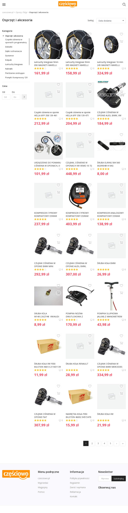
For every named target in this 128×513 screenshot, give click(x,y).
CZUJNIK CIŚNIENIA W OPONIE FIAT (45, 415)
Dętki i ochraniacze (13, 51)
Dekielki (8, 46)
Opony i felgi (21, 12)
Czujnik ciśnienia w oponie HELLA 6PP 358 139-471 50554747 (78, 114)
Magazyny (42, 487)
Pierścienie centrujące (15, 73)
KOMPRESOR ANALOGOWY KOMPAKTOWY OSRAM (110, 214)
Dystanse (9, 55)
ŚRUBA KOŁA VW (105, 414)
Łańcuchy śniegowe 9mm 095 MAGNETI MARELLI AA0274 (78, 64)
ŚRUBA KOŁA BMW (106, 263)
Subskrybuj (119, 478)
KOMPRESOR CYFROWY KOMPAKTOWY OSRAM (46, 214)
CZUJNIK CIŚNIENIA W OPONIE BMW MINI (45, 265)
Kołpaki (8, 60)
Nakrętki (9, 68)
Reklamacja (75, 491)
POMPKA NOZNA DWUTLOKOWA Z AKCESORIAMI (74, 315)
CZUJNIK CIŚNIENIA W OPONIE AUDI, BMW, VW (109, 114)
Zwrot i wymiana (78, 487)
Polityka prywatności (79, 478)
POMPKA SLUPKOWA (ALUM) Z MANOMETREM (109, 315)
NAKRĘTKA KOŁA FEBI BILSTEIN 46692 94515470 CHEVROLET (79, 416)
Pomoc (41, 491)
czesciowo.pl (7, 12)
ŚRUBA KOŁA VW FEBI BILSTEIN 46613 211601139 (47, 365)
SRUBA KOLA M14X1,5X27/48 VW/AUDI (46, 315)
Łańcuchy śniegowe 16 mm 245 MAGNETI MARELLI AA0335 (110, 64)
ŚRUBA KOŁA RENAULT (77, 363)
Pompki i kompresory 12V (16, 77)
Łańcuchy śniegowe (14, 64)
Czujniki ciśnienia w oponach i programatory (16, 41)
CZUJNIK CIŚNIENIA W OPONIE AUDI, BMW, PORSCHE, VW (77, 265)
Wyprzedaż (43, 482)
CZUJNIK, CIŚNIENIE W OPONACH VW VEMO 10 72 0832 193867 (79, 164)
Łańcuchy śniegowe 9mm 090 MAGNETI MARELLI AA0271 (46, 64)
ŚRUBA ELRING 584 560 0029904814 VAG (109, 164)
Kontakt (73, 496)
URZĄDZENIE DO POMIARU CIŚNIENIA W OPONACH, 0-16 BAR (48, 164)
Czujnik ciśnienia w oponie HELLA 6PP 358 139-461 (46, 114)
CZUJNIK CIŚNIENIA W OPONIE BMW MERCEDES (109, 365)
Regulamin (75, 482)
